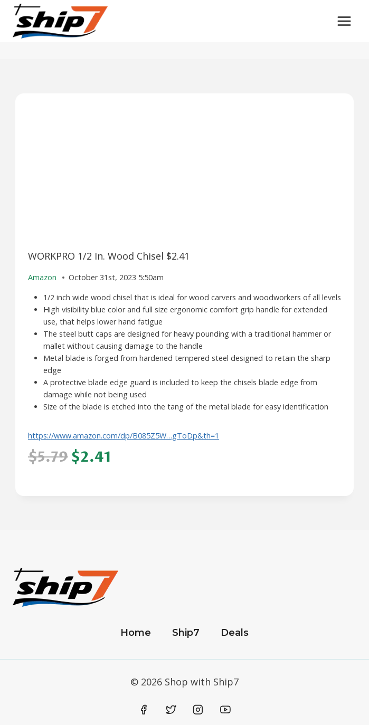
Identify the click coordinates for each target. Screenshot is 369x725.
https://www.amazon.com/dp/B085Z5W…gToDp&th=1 (123, 436)
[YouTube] (225, 709)
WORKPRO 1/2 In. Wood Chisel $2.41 (109, 256)
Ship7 (186, 632)
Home (135, 632)
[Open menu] (344, 21)
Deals (235, 632)
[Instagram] (198, 709)
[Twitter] (171, 709)
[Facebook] (144, 709)
